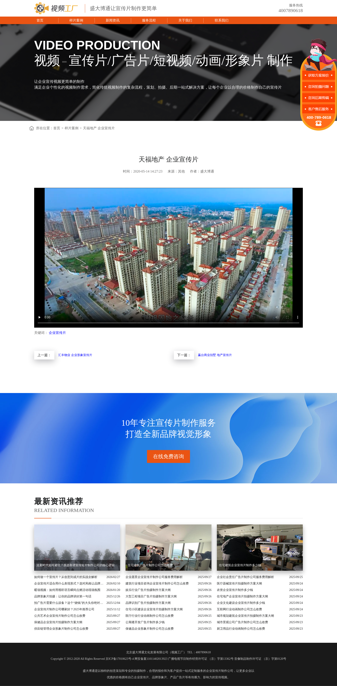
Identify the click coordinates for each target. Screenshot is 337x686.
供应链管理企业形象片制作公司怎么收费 (61, 628)
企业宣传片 (57, 333)
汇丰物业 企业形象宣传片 (75, 355)
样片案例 (76, 20)
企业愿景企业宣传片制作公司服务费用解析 (154, 577)
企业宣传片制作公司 (219, 670)
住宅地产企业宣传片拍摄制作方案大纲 (242, 596)
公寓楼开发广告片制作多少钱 (145, 622)
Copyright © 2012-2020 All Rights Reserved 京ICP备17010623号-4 (92, 658)
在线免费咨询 (168, 456)
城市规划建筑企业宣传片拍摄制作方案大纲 (245, 615)
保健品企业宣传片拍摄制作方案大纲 (58, 622)
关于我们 (185, 20)
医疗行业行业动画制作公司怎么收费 (150, 615)
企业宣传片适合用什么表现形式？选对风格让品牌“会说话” (69, 583)
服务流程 (149, 20)
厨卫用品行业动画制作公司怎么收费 (241, 628)
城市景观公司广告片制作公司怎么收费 (242, 622)
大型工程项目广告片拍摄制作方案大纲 (151, 596)
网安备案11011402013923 (151, 658)
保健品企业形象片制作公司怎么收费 (150, 628)
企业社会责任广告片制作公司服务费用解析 (245, 577)
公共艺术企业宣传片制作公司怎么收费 (59, 615)
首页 (40, 20)
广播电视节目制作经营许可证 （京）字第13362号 (201, 658)
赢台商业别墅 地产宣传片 (215, 355)
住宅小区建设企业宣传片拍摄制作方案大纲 (154, 609)
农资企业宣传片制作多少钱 (235, 590)
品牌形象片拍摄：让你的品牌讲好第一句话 (62, 596)
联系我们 (221, 20)
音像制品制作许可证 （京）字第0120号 (260, 658)
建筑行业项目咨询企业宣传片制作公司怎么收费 (157, 583)
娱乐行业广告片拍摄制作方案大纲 (148, 590)
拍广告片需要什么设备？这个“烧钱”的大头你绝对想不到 (69, 602)
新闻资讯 (112, 20)
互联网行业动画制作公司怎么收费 (239, 609)
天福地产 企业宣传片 (99, 128)
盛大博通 (89, 670)
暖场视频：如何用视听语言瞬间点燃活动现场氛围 (67, 590)
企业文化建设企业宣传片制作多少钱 (241, 602)
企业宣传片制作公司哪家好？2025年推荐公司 (64, 609)
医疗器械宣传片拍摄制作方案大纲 (239, 583)
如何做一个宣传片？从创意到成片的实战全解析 (65, 577)
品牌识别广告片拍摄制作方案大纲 (148, 602)
